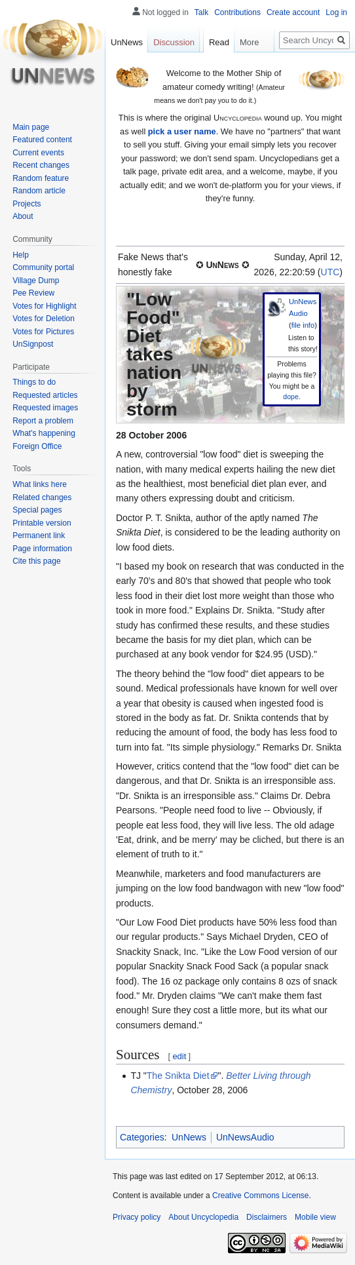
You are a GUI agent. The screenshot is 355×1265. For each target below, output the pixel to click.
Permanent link (38, 535)
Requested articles (44, 395)
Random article (38, 190)
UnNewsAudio (245, 1137)
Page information (42, 548)
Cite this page (36, 561)
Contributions (237, 12)
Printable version (41, 523)
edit (179, 1056)
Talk (201, 12)
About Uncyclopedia (203, 1217)
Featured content (42, 139)
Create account (293, 12)
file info (302, 325)
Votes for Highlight (44, 306)
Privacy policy (136, 1217)
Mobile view (315, 1217)
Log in (336, 12)
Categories (142, 1137)
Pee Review (33, 293)
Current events (38, 152)
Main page (30, 127)
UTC (330, 272)
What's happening (43, 433)
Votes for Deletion (43, 318)
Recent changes (40, 165)
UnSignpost (32, 344)
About (22, 216)
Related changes (41, 497)
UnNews (189, 1137)
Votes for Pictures (43, 331)
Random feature (40, 178)
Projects (26, 203)
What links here (39, 484)
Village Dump (35, 280)
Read (212, 68)
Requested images (45, 407)
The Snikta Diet (178, 1075)
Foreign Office (37, 446)
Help (20, 255)
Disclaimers (266, 1217)
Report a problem (42, 420)
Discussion (174, 42)
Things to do (34, 382)
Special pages (37, 510)
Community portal (43, 267)
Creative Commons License (260, 1195)
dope (290, 396)
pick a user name (182, 131)
